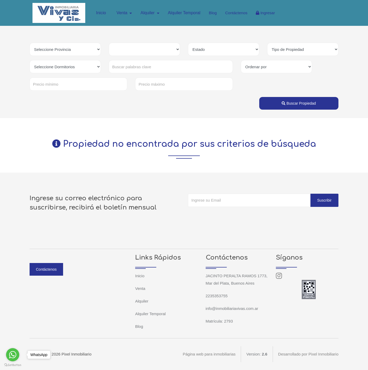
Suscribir (324, 200)
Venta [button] (122, 13)
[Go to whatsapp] (12, 354)
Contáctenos (236, 13)
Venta (140, 288)
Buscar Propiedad (299, 103)
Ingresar (265, 13)
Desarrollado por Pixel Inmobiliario (308, 354)
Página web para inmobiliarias (209, 354)
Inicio (101, 13)
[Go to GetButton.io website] (12, 364)
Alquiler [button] (148, 13)
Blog (213, 13)
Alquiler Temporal (184, 13)
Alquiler (141, 301)
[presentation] (228, 217)
